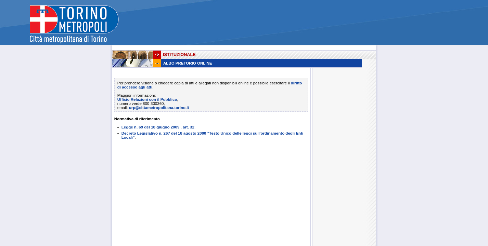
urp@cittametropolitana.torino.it (159, 108)
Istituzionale (179, 54)
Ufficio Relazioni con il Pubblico (147, 99)
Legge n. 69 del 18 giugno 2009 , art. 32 (157, 127)
